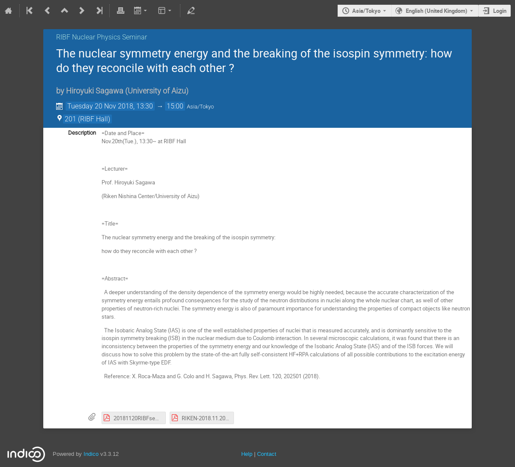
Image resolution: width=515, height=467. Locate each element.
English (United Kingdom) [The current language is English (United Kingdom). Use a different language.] (436, 11)
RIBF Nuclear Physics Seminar (101, 37)
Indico (91, 454)
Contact (266, 454)
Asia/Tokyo (366, 11)
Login (499, 11)
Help (246, 454)
